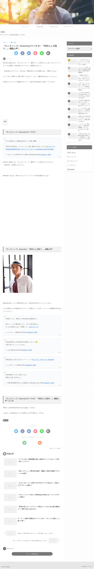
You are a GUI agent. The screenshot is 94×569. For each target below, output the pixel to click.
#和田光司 (15, 149)
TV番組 (5, 420)
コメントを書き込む (32, 554)
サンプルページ (72, 161)
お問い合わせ (71, 152)
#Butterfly (9, 149)
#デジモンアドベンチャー (26, 149)
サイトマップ (71, 157)
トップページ (71, 165)
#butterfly (51, 359)
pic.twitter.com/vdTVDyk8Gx (45, 149)
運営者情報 (70, 169)
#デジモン (44, 359)
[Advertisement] (32, 102)
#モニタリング (50, 146)
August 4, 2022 (46, 154)
